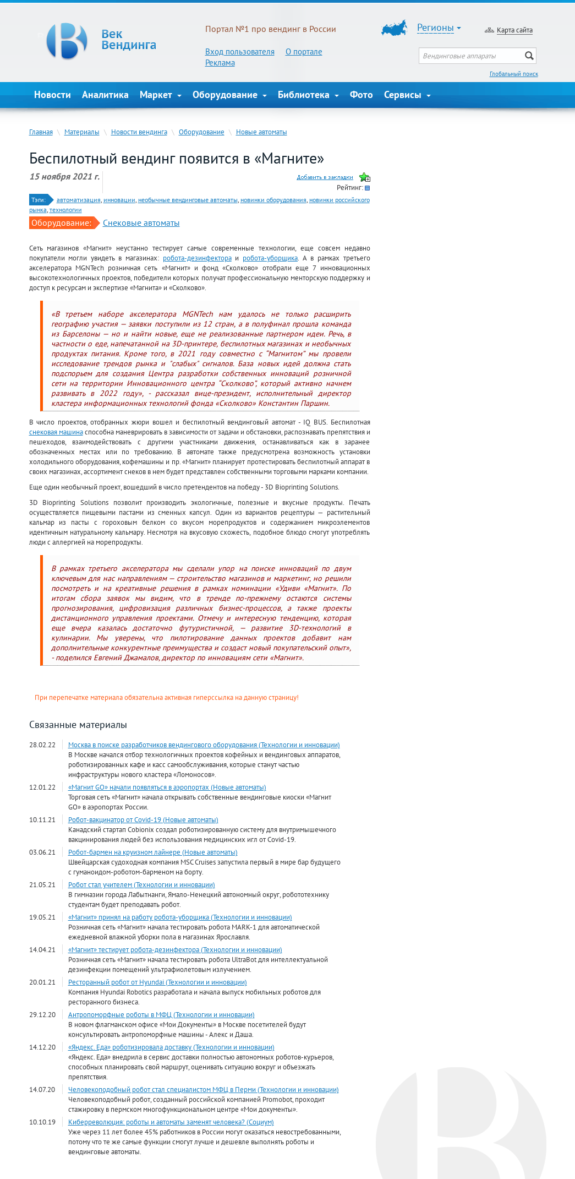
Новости (52, 94)
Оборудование (230, 94)
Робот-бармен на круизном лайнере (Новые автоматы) (153, 852)
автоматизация (79, 199)
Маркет (161, 94)
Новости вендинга (139, 132)
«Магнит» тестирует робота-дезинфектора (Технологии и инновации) (175, 949)
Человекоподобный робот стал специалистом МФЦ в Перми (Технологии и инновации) (203, 1089)
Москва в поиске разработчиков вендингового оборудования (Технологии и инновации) (204, 744)
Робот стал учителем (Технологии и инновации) (141, 884)
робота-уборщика (270, 258)
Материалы (82, 132)
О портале (304, 51)
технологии (66, 209)
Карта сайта (515, 30)
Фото (361, 94)
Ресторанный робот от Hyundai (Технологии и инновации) (157, 982)
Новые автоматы (261, 132)
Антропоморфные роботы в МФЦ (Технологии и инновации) (161, 1014)
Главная (41, 132)
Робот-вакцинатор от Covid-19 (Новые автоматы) (143, 819)
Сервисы (407, 94)
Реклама (220, 62)
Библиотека (308, 94)
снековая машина (56, 432)
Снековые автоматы (141, 222)
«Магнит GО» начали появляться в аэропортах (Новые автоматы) (167, 787)
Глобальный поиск (514, 74)
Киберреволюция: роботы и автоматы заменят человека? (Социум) (171, 1122)
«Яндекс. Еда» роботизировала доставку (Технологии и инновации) (171, 1047)
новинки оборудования (273, 199)
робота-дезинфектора (197, 258)
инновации (119, 199)
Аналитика (105, 94)
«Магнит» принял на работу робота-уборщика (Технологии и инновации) (180, 917)
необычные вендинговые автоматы (188, 199)
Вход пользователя (240, 51)
